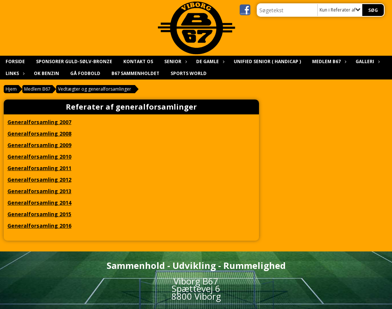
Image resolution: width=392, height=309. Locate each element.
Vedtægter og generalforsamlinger (94, 89)
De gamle (209, 61)
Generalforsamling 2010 (39, 156)
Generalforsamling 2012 (39, 179)
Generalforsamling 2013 (39, 191)
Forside (15, 61)
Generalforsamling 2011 (39, 168)
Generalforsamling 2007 (39, 122)
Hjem (11, 89)
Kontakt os (138, 61)
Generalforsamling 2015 (39, 214)
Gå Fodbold (85, 73)
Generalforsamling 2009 (39, 145)
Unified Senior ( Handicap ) (267, 61)
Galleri (367, 61)
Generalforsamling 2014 (39, 202)
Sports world (189, 73)
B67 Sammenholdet (135, 73)
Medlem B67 (328, 61)
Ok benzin (46, 73)
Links (14, 73)
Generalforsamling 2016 (39, 225)
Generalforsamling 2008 (39, 133)
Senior (174, 61)
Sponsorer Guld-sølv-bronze (74, 61)
